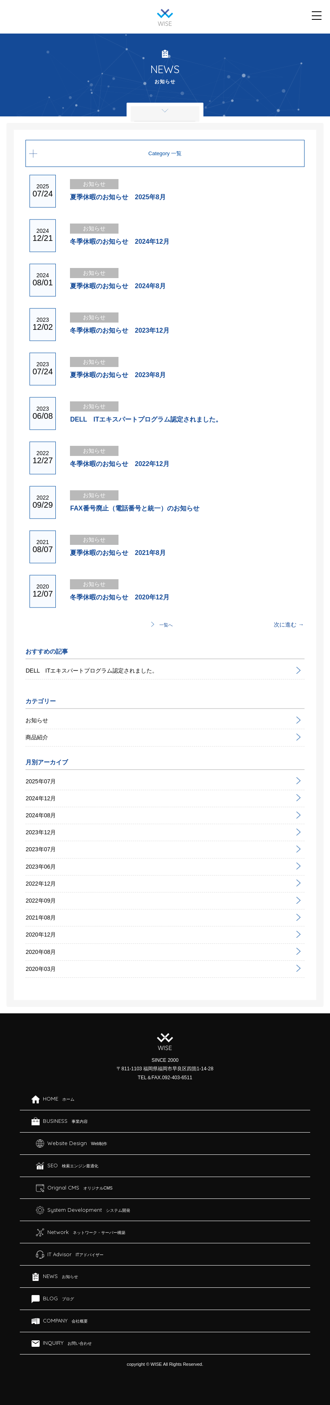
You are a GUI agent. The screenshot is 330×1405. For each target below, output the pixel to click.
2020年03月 (40, 969)
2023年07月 (40, 849)
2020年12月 (40, 934)
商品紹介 (36, 737)
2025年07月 (40, 781)
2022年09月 (40, 900)
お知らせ (36, 720)
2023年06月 (40, 866)
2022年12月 (40, 883)
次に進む (285, 624)
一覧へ (166, 624)
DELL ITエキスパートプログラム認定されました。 (91, 670)
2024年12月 (40, 798)
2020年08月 (40, 952)
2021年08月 (40, 917)
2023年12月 (40, 832)
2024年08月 (40, 815)
